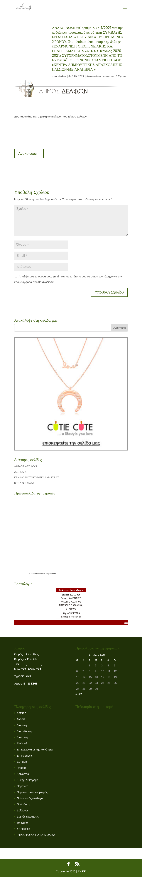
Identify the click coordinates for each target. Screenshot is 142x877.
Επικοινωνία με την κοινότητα (35, 749)
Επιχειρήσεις (25, 755)
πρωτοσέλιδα (36, 574)
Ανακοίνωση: (29, 153)
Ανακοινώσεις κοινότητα (100, 76)
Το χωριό (22, 822)
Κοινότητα (23, 773)
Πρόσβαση (23, 804)
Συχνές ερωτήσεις (28, 816)
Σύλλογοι (22, 810)
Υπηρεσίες (23, 828)
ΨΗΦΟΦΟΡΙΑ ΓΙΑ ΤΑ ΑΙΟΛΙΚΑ (36, 834)
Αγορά (21, 719)
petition (21, 712)
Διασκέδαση (24, 731)
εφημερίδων (51, 574)
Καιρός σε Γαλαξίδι (26, 659)
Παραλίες (22, 786)
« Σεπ (78, 693)
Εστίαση (22, 761)
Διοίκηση (22, 737)
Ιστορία (21, 767)
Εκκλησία (22, 743)
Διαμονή (22, 725)
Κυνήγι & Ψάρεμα (27, 780)
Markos (62, 76)
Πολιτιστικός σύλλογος (30, 798)
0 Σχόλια (121, 76)
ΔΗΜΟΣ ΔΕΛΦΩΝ (25, 466)
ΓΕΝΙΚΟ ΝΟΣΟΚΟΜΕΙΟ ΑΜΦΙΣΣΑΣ (36, 477)
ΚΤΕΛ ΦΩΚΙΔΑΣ (24, 482)
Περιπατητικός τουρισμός (32, 792)
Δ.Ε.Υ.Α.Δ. (20, 471)
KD (84, 871)
